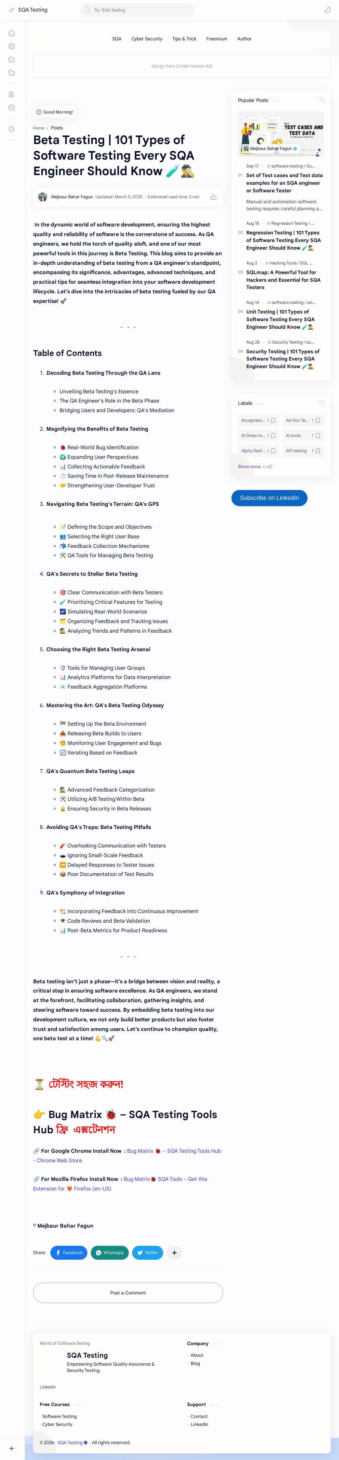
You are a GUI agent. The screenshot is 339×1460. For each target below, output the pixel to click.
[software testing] (288, 166)
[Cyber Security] (146, 38)
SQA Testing (32, 10)
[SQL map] (309, 263)
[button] (327, 10)
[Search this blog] (137, 10)
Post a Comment (128, 1293)
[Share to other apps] (174, 1253)
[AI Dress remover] (258, 436)
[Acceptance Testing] (258, 420)
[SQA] (116, 38)
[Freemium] (216, 38)
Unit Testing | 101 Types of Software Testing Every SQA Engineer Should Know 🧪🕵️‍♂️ (280, 319)
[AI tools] (303, 436)
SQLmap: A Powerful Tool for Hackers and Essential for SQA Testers (283, 280)
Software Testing (59, 1416)
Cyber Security (57, 1424)
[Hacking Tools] (284, 263)
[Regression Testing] (290, 223)
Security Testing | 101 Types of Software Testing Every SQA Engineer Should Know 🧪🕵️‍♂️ (282, 359)
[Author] (244, 38)
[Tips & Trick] (184, 38)
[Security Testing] (288, 342)
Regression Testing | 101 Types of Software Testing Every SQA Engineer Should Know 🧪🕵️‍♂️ (283, 240)
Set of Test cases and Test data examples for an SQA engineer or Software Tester (284, 183)
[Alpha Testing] (258, 451)
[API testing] (303, 451)
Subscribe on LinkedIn (269, 498)
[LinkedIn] (48, 1387)
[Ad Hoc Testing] (303, 420)
